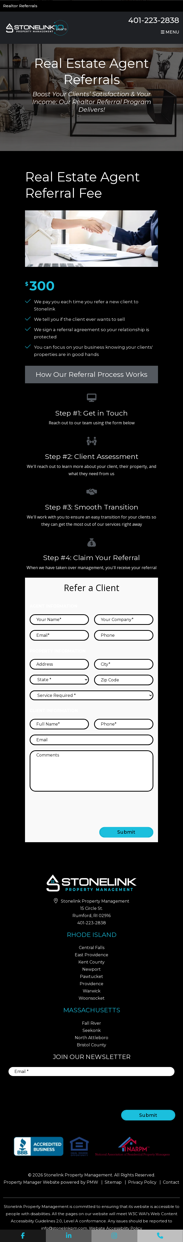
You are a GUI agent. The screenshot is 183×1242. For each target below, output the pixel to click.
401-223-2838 (153, 20)
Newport (91, 969)
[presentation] (111, 807)
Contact (171, 1182)
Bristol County (91, 1044)
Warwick (92, 991)
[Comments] (91, 771)
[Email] (59, 635)
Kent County (91, 962)
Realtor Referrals (20, 5)
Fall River (91, 1023)
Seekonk (91, 1030)
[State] (59, 679)
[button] (23, 1236)
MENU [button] (170, 32)
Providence (91, 983)
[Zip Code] (123, 680)
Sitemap (113, 1182)
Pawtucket (91, 976)
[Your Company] (123, 619)
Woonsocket (92, 998)
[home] (36, 27)
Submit (126, 832)
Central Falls (91, 947)
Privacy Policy (142, 1182)
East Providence (91, 954)
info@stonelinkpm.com (64, 1228)
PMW (92, 1182)
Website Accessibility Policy (115, 1228)
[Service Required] (91, 695)
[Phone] (123, 635)
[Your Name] (59, 619)
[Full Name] (59, 724)
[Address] (59, 664)
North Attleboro (91, 1037)
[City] (123, 664)
